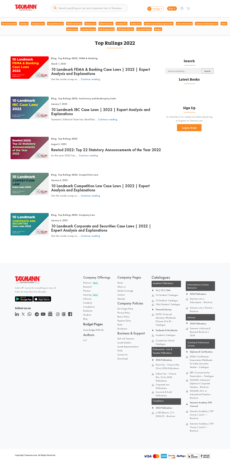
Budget (158, 29)
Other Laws (72, 29)
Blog (171, 8)
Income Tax (121, 23)
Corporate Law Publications (163, 386)
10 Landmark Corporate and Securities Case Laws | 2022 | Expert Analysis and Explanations (101, 228)
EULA (120, 324)
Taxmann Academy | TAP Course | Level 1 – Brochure (202, 415)
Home (120, 282)
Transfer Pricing (88, 29)
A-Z (85, 340)
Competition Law (55, 23)
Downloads (122, 358)
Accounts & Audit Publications (164, 393)
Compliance (89, 306)
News (224, 23)
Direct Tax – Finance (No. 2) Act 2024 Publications (168, 366)
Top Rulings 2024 (106, 29)
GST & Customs (106, 23)
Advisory (24, 23)
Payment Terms (124, 320)
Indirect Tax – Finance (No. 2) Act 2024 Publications (166, 377)
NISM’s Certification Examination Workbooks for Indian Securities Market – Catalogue (201, 362)
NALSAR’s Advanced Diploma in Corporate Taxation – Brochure (200, 383)
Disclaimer (122, 328)
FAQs (120, 350)
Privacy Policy (123, 312)
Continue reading (90, 79)
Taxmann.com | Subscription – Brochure (201, 300)
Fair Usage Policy (125, 308)
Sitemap (121, 298)
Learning (87, 294)
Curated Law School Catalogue (165, 342)
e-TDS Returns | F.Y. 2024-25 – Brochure (165, 414)
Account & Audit (9, 23)
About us (121, 286)
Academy (87, 302)
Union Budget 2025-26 (93, 329)
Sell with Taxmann (125, 338)
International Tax (184, 23)
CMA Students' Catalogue (168, 304)
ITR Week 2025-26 (125, 29)
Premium (87, 282)
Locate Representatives (128, 346)
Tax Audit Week (144, 29)
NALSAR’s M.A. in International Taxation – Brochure (201, 394)
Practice (87, 290)
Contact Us (122, 354)
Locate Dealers (124, 342)
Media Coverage (125, 290)
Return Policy (123, 316)
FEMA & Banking (74, 23)
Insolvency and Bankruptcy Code (158, 23)
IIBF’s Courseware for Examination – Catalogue (202, 374)
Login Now (189, 127)
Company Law (38, 23)
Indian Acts (136, 23)
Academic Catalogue (166, 335)
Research (87, 286)
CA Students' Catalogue (167, 295)
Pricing (153, 9)
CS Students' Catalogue (167, 300)
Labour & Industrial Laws (206, 23)
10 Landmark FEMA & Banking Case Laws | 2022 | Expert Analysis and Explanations (100, 71)
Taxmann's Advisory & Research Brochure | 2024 (200, 332)
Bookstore (87, 310)
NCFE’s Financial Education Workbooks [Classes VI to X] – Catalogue (166, 319)
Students (87, 314)
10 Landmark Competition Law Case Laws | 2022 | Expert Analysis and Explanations (100, 188)
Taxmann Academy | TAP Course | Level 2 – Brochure (202, 427)
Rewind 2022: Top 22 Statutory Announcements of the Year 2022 (106, 149)
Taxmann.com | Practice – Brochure (202, 309)
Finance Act (90, 23)
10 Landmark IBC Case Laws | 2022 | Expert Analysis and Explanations (100, 111)
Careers (121, 294)
